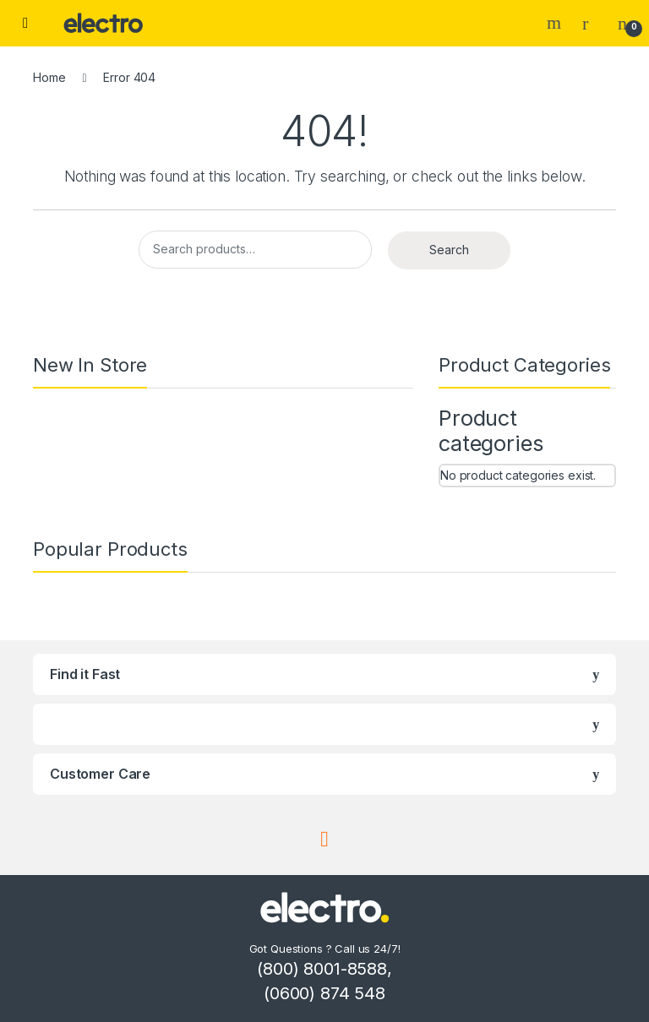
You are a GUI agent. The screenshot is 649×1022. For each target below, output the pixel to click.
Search (556, 23)
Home (49, 77)
